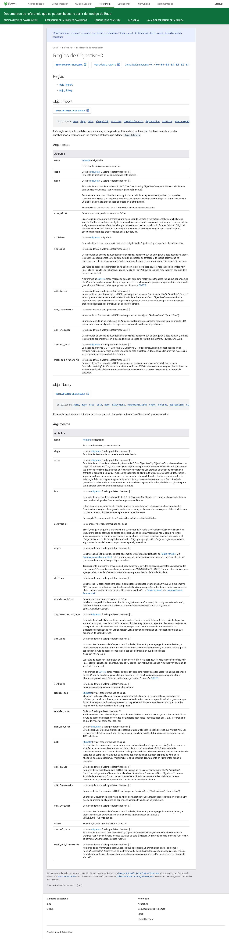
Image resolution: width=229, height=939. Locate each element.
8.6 (162, 64)
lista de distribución (139, 33)
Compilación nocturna (137, 64)
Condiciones (53, 932)
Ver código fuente (107, 64)
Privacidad (67, 932)
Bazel (55, 48)
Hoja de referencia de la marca (165, 20)
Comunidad (144, 4)
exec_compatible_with (187, 121)
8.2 (182, 64)
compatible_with (133, 121)
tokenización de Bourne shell (97, 557)
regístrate (58, 37)
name (75, 121)
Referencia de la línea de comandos (66, 20)
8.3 (177, 64)
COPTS (101, 279)
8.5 (167, 64)
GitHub (219, 4)
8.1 (187, 64)
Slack (140, 914)
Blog (49, 903)
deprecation (153, 121)
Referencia (67, 48)
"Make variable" (168, 554)
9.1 (152, 64)
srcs (91, 404)
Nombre (86, 160)
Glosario (133, 20)
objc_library (65, 90)
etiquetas (95, 172)
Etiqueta (87, 693)
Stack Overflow (145, 919)
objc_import (66, 84)
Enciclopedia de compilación (89, 48)
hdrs (90, 121)
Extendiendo (124, 4)
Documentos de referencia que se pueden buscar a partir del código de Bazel (58, 14)
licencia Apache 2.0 (66, 876)
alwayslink (102, 121)
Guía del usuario (83, 4)
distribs (167, 121)
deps (83, 121)
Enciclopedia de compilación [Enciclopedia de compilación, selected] (21, 20)
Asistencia (143, 903)
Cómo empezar (60, 4)
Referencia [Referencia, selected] (104, 4)
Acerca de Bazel (36, 4)
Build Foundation (62, 33)
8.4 (172, 64)
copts (152, 404)
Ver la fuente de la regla (72, 110)
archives (116, 121)
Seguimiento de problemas (151, 909)
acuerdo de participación (168, 33)
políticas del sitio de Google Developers (135, 876)
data (99, 404)
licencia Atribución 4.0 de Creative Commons (138, 873)
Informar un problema (71, 64)
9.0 (157, 64)
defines (162, 404)
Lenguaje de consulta (107, 20)
